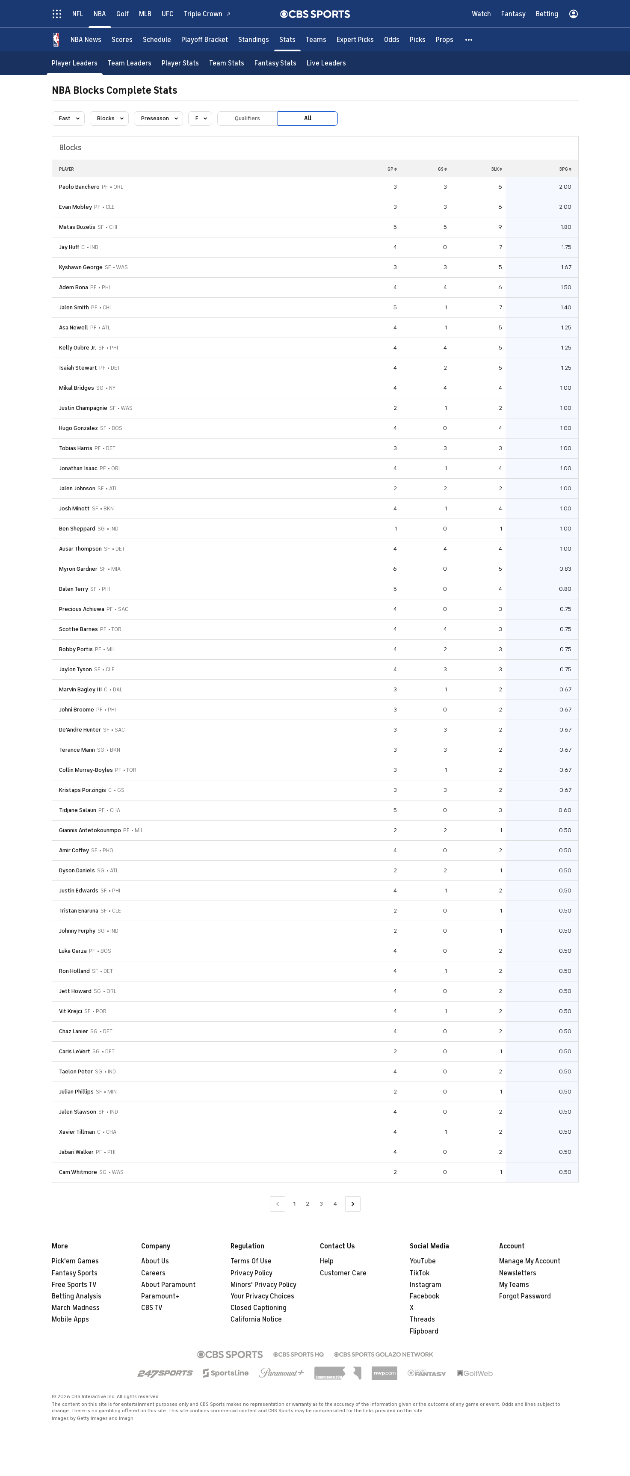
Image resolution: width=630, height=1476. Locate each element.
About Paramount (168, 1284)
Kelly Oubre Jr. (77, 347)
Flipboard (424, 1331)
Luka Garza (73, 950)
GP (392, 169)
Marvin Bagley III (80, 689)
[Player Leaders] (75, 63)
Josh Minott (74, 508)
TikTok (419, 1273)
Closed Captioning (259, 1308)
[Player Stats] (180, 63)
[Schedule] (157, 39)
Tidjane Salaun (77, 810)
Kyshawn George (81, 267)
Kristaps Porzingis (82, 790)
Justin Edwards (78, 890)
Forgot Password (525, 1296)
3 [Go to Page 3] (321, 1203)
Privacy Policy (251, 1273)
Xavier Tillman (77, 1131)
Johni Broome (76, 709)
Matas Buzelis (77, 227)
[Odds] (392, 39)
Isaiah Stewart (78, 367)
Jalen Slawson (77, 1111)
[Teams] (316, 39)
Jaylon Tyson (75, 669)
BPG (565, 169)
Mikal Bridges (76, 387)
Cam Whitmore (78, 1172)
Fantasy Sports (75, 1273)
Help (327, 1261)
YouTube (423, 1261)
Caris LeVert (74, 1051)
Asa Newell (73, 327)
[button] (469, 39)
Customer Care (343, 1273)
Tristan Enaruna (78, 910)
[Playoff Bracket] (204, 39)
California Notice (256, 1319)
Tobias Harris (75, 448)
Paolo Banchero (79, 186)
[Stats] (287, 39)
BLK (496, 169)
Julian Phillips (76, 1091)
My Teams (514, 1284)
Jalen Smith (74, 307)
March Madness (76, 1308)
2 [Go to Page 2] (307, 1203)
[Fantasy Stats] (275, 63)
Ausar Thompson (80, 548)
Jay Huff (69, 247)
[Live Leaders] (326, 63)
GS (442, 169)
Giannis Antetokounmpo (90, 830)
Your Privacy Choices (262, 1296)
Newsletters (517, 1273)
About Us (155, 1261)
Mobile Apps (70, 1319)
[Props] (444, 39)
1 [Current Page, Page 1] (294, 1203)
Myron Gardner (78, 568)
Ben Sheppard (77, 528)
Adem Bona (73, 287)
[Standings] (253, 39)
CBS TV (152, 1308)
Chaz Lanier (73, 1031)
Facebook (424, 1296)
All (307, 118)
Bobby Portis (76, 649)
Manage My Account (529, 1261)
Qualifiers (247, 118)
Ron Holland (74, 971)
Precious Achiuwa (81, 609)
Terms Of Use (251, 1261)
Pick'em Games (75, 1261)
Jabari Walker (76, 1152)
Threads (422, 1319)
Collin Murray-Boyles (86, 770)
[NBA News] (85, 39)
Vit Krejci (70, 1011)
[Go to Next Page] (353, 1204)
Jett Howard (75, 991)
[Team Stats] (226, 63)
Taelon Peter (76, 1071)
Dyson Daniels (77, 870)
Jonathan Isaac (78, 468)
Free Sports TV (74, 1284)
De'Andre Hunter (80, 729)
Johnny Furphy (77, 930)
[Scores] (122, 39)
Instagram (425, 1284)
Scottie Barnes (78, 629)
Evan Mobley (75, 206)
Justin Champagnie (83, 408)
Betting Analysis (76, 1296)
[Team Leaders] (130, 63)
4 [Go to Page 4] (335, 1203)
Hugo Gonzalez (78, 428)
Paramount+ (160, 1296)
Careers (153, 1273)
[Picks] (418, 39)
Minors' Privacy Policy (263, 1284)
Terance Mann (77, 749)
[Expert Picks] (355, 39)
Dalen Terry (73, 589)
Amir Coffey (74, 850)
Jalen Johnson (77, 488)
